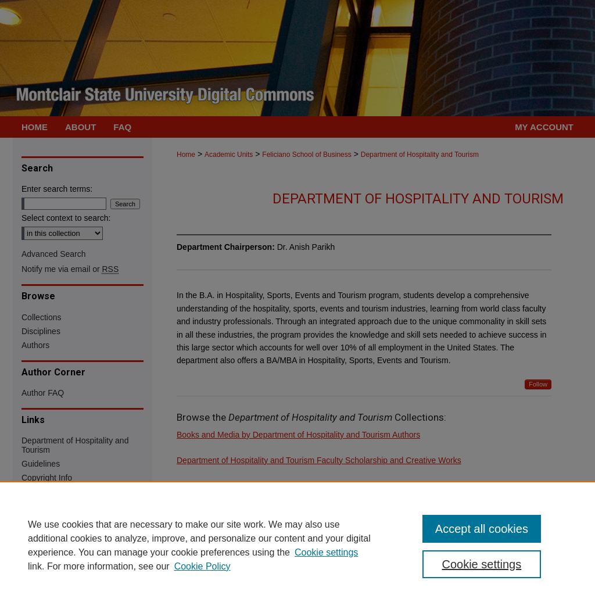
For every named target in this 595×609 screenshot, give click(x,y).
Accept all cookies (481, 528)
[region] (297, 545)
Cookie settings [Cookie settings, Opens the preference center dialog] (481, 564)
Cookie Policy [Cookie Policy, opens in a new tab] (202, 566)
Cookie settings (326, 552)
